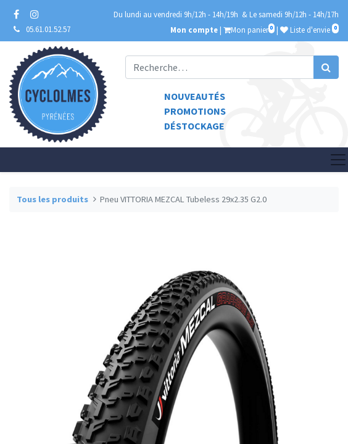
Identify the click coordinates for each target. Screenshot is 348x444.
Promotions (195, 111)
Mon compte (194, 30)
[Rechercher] (326, 67)
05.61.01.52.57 (48, 29)
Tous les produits (52, 199)
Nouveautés (194, 96)
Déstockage (194, 126)
